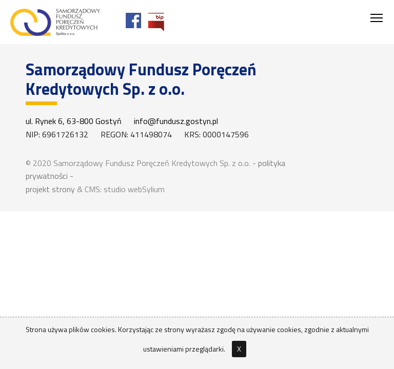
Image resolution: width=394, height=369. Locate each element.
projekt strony (50, 189)
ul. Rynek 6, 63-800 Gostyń (74, 121)
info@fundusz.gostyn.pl (176, 121)
